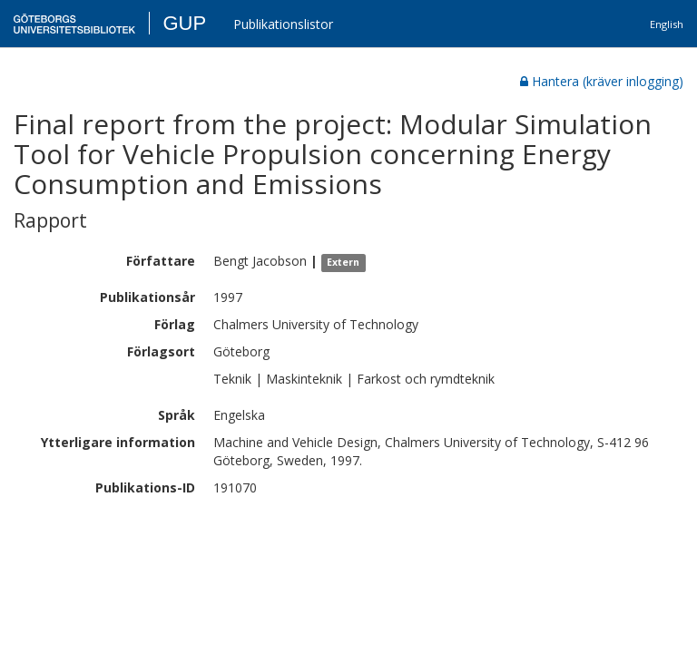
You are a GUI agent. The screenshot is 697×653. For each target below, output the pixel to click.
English (666, 24)
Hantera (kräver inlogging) (601, 81)
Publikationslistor (283, 24)
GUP (184, 23)
